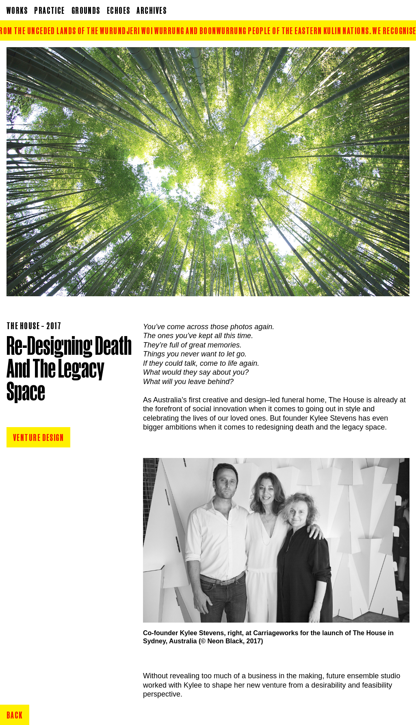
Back (14, 715)
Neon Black (225, 641)
